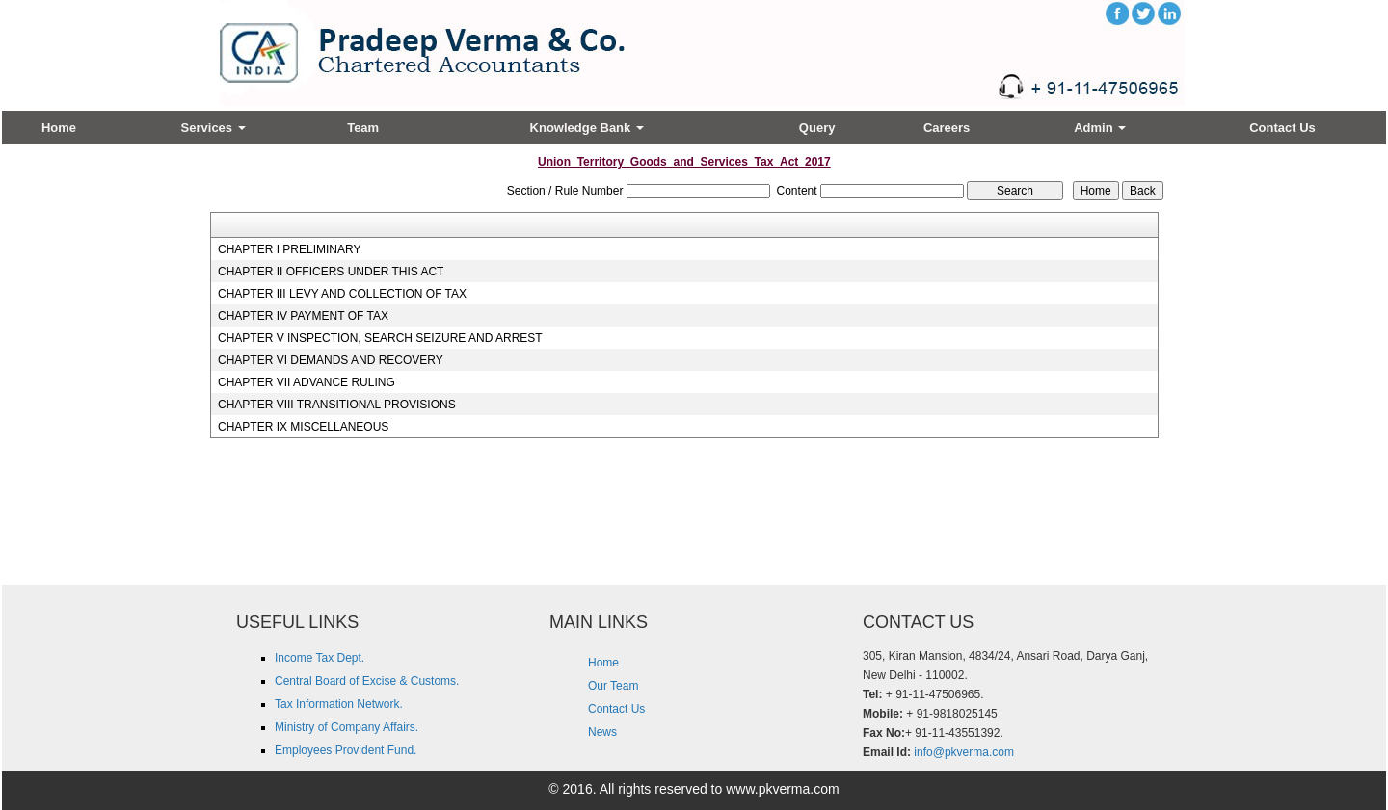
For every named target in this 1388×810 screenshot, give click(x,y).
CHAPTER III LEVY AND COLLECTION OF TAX (342, 293)
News (602, 732)
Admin (1100, 127)
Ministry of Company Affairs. (346, 727)
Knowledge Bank (587, 127)
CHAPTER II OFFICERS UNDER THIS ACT (330, 271)
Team (363, 127)
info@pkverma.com (964, 752)
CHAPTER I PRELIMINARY (289, 249)
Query (817, 127)
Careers (946, 127)
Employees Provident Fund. (345, 750)
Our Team (613, 685)
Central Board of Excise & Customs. (367, 681)
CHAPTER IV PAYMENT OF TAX (303, 316)
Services (213, 127)
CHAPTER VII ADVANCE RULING (306, 382)
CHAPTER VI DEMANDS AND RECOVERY (330, 360)
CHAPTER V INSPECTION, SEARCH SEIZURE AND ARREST (380, 338)
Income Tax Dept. (319, 658)
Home (58, 127)
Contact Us (1282, 127)
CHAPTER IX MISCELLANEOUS (303, 426)
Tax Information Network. (339, 704)
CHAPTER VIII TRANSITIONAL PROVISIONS (337, 404)
